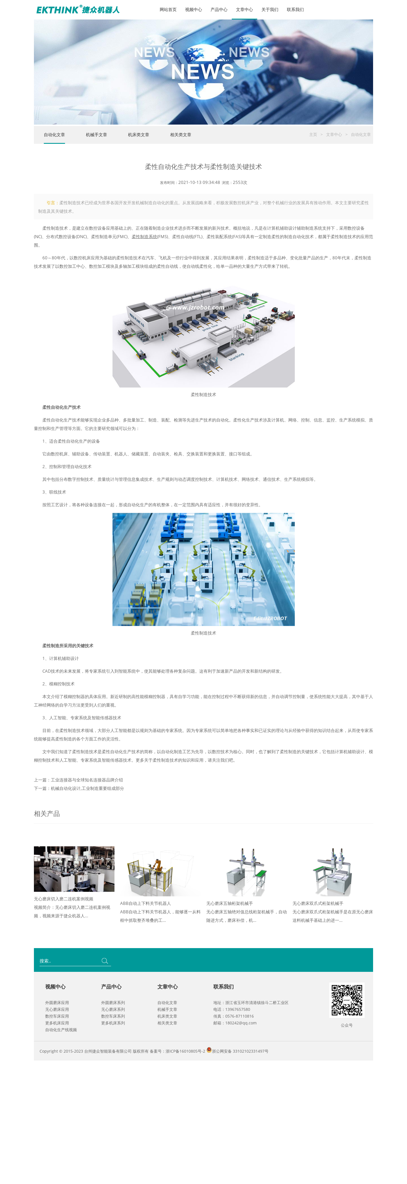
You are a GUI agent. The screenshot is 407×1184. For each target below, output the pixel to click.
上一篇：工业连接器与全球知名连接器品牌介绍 (78, 802)
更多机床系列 (113, 1023)
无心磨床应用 (57, 1009)
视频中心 (193, 9)
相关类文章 (180, 134)
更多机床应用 (57, 1023)
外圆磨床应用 (57, 1002)
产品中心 (219, 9)
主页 (313, 134)
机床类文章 (138, 134)
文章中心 (244, 9)
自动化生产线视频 (61, 1029)
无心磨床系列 (113, 1009)
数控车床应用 (57, 1016)
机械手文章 (96, 134)
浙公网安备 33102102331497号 (240, 1051)
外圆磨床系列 (113, 1002)
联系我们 (295, 9)
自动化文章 (54, 134)
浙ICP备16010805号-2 (185, 1051)
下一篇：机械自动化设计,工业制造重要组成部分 (79, 810)
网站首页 (168, 9)
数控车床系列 (113, 1016)
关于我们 (269, 9)
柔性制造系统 (144, 258)
